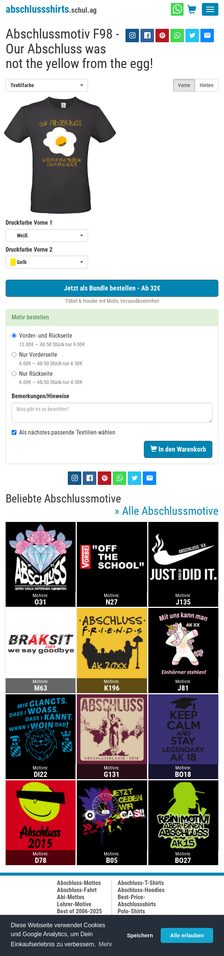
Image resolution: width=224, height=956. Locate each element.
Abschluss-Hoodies (141, 890)
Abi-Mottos (70, 897)
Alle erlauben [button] (187, 935)
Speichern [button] (140, 935)
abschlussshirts (51, 9)
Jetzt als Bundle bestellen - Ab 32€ (112, 288)
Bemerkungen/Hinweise (40, 396)
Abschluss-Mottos (79, 882)
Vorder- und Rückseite (48, 339)
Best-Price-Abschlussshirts (137, 901)
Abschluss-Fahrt (77, 890)
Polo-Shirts (131, 911)
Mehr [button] (105, 944)
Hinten (207, 85)
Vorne (184, 85)
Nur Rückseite (47, 377)
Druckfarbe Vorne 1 (29, 222)
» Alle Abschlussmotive (166, 511)
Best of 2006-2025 (79, 911)
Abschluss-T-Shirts (141, 882)
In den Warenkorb (178, 449)
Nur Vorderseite (47, 358)
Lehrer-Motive (74, 904)
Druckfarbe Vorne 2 (29, 249)
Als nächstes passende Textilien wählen (63, 432)
